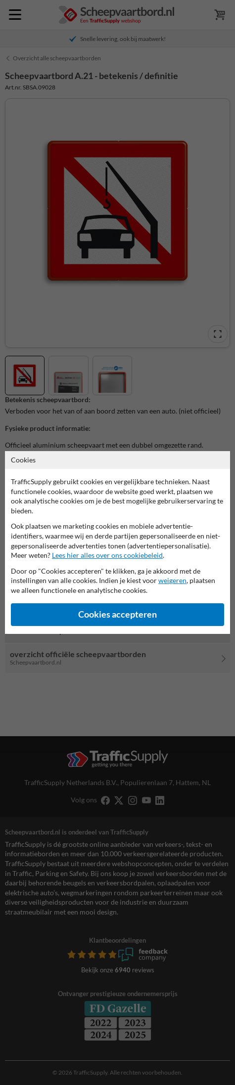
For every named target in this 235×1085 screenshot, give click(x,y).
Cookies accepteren (117, 614)
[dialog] (117, 542)
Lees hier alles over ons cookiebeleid (107, 555)
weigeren (172, 580)
